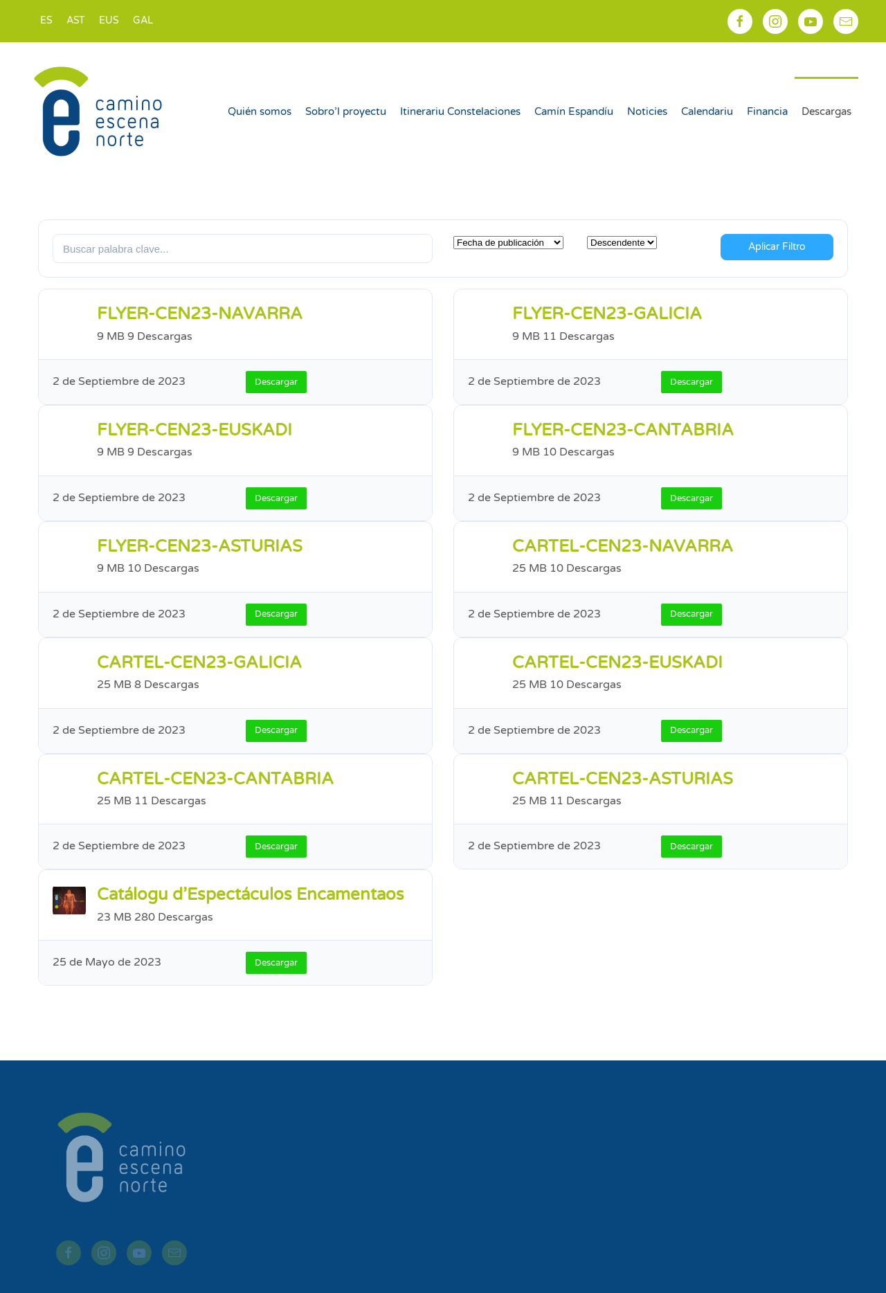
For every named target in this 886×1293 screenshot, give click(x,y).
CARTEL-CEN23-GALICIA (199, 663)
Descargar (276, 382)
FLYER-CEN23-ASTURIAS (199, 546)
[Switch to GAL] (143, 21)
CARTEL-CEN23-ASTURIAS (622, 779)
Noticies (647, 111)
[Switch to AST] (76, 21)
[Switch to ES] (46, 21)
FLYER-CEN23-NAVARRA (199, 314)
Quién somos (259, 111)
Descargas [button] (826, 111)
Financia (767, 111)
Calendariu (707, 111)
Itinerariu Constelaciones (460, 111)
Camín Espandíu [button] (573, 111)
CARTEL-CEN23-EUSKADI (617, 663)
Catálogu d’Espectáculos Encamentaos (250, 895)
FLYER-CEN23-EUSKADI (194, 430)
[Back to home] (100, 111)
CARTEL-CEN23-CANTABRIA (215, 779)
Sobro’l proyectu (345, 111)
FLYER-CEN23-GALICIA (607, 314)
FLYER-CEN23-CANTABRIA (623, 430)
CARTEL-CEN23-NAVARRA (622, 546)
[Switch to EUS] (109, 21)
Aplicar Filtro (777, 247)
